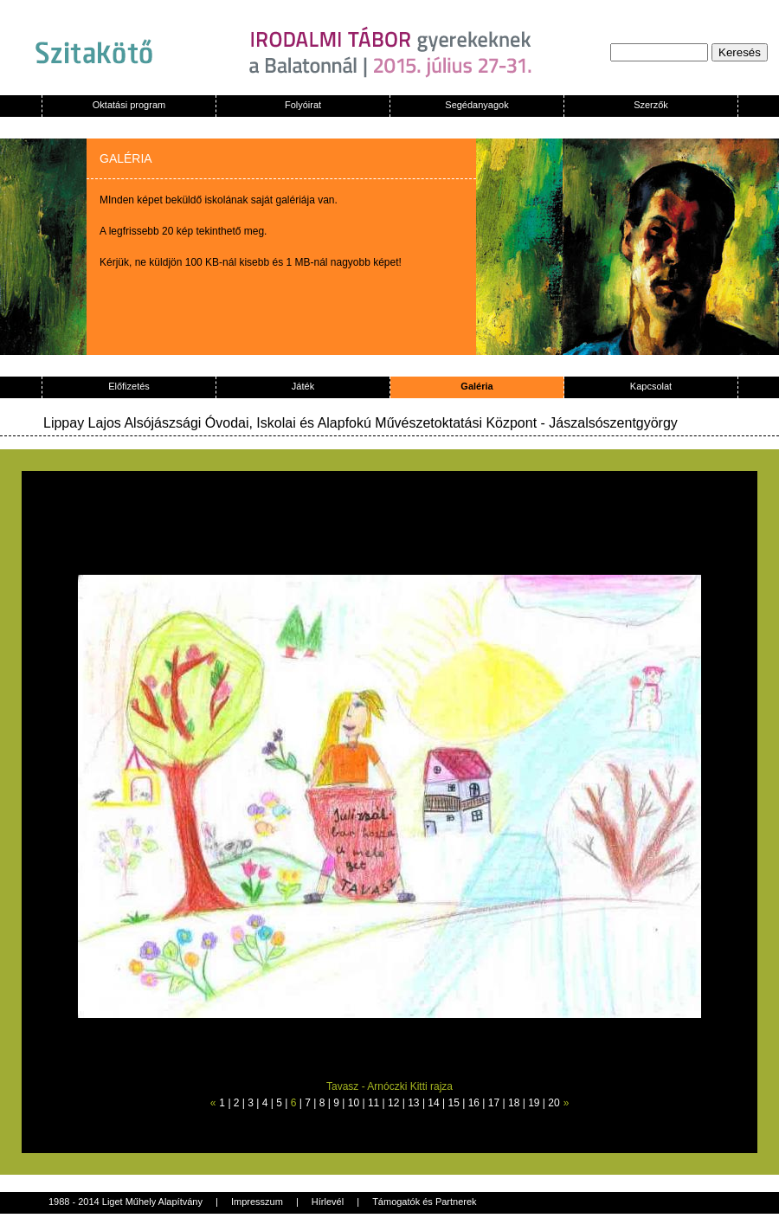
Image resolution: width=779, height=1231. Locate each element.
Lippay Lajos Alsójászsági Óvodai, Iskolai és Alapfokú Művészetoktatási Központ (290, 423)
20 (553, 1103)
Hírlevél (328, 1201)
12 (393, 1103)
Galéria (476, 386)
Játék (303, 386)
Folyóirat (303, 105)
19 (533, 1103)
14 (433, 1103)
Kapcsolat (651, 386)
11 (373, 1103)
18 (513, 1103)
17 (493, 1103)
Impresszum (257, 1201)
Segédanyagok (476, 105)
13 (413, 1103)
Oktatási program (129, 105)
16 (474, 1103)
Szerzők (651, 105)
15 (454, 1103)
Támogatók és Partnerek (424, 1201)
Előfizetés (129, 386)
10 (353, 1103)
